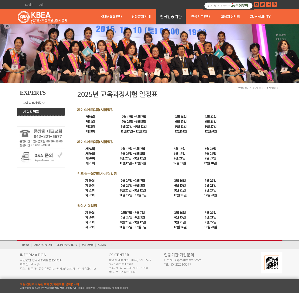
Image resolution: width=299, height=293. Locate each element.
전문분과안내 (141, 16)
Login (29, 4)
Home (25, 245)
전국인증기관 (171, 17)
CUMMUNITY (260, 16)
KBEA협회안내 (111, 16)
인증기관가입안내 (43, 245)
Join (41, 4)
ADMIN (102, 245)
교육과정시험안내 (34, 102)
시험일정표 (31, 111)
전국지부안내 (200, 16)
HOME (281, 35)
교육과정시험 (230, 16)
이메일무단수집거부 (67, 245)
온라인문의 (88, 245)
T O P (281, 39)
